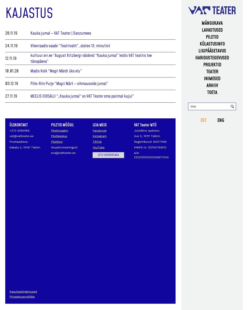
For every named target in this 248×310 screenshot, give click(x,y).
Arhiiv (212, 85)
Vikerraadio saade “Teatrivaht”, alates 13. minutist (70, 46)
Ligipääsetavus (212, 51)
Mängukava (212, 23)
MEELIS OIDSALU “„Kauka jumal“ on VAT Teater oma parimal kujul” (82, 96)
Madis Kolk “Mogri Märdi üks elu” (56, 71)
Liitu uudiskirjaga (108, 155)
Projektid (212, 65)
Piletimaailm (59, 130)
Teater (212, 72)
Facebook (99, 130)
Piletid (212, 37)
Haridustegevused (212, 58)
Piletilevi (57, 141)
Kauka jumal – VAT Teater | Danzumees (60, 33)
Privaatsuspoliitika (22, 296)
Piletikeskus (59, 136)
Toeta (212, 92)
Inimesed (212, 79)
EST (203, 120)
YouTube (99, 147)
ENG (220, 120)
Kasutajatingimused (23, 291)
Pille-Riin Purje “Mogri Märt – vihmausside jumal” (69, 84)
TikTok (97, 141)
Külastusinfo (212, 44)
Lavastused (212, 30)
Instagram (100, 136)
